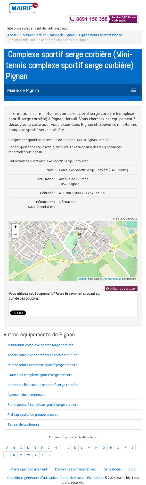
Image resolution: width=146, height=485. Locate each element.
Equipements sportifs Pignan (100, 35)
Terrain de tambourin (23, 424)
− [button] (15, 234)
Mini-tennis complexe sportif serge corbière (40, 345)
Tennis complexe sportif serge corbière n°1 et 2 (43, 355)
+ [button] (15, 227)
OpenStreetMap (112, 278)
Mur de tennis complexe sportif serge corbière (42, 365)
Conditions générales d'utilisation (32, 478)
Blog (132, 469)
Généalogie (112, 469)
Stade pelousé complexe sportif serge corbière (43, 405)
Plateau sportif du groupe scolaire (33, 415)
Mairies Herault (34, 35)
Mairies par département (28, 469)
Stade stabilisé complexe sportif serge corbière (43, 385)
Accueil (12, 35)
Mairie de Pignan (62, 35)
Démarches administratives (75, 469)
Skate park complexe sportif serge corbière (40, 375)
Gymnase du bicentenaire (27, 395)
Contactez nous (72, 478)
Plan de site (96, 478)
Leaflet (82, 278)
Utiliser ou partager (121, 288)
